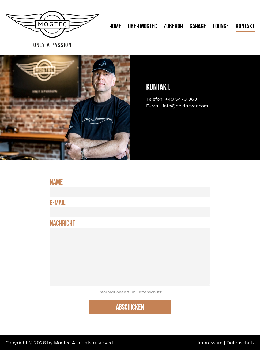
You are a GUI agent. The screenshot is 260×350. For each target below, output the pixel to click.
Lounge (221, 26)
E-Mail (57, 203)
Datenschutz (149, 292)
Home (115, 26)
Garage (198, 26)
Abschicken (130, 307)
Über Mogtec (142, 26)
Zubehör (173, 26)
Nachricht (62, 223)
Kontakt (245, 26)
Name (56, 182)
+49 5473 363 (181, 99)
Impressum (210, 343)
